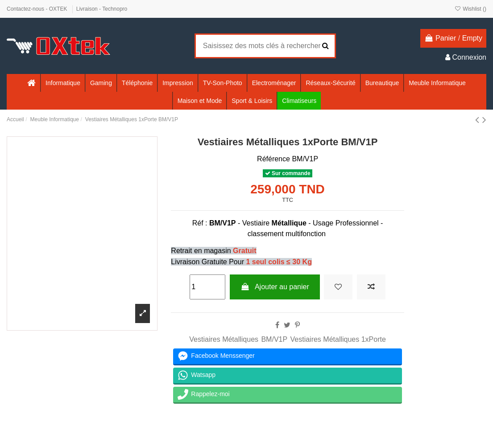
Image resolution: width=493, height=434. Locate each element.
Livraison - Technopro (102, 9)
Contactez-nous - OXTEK (38, 9)
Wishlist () (470, 9)
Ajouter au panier (274, 287)
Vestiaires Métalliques (223, 339)
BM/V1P (274, 339)
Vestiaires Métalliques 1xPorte (338, 339)
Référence (273, 159)
